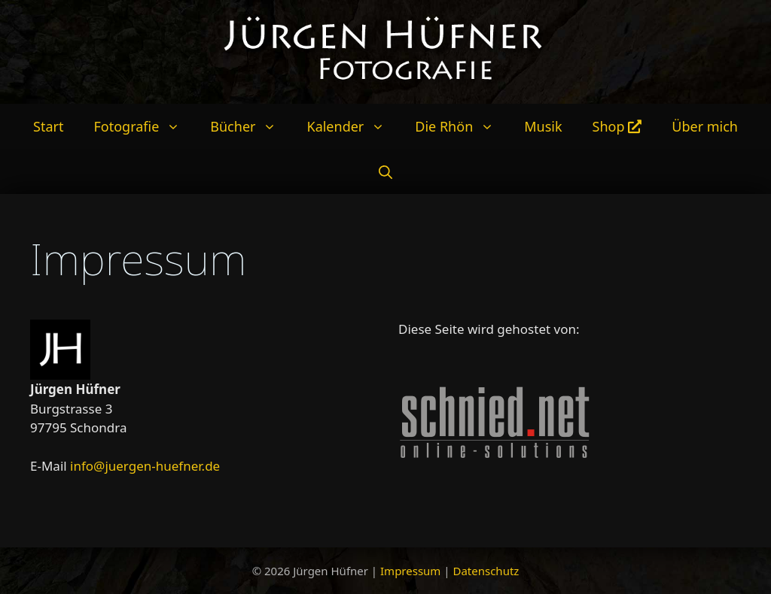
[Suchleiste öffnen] (385, 171)
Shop (617, 126)
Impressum (410, 570)
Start (48, 126)
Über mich (705, 126)
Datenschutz (486, 570)
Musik (543, 126)
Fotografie (144, 126)
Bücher (250, 126)
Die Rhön (462, 126)
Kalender (353, 126)
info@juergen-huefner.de (145, 465)
